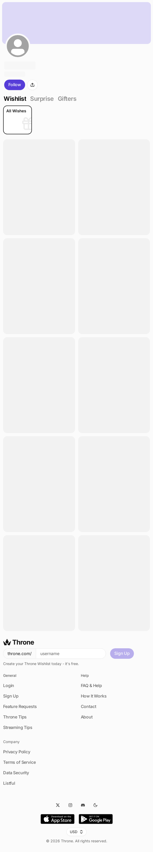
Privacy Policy (16, 751)
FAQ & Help (91, 685)
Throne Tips (15, 717)
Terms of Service (19, 762)
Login (8, 685)
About (87, 717)
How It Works (94, 696)
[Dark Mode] (95, 805)
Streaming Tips (17, 727)
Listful (9, 783)
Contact (88, 706)
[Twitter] (58, 805)
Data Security (16, 772)
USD (76, 831)
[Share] (32, 85)
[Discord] (83, 805)
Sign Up (122, 653)
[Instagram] (70, 805)
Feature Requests (20, 706)
